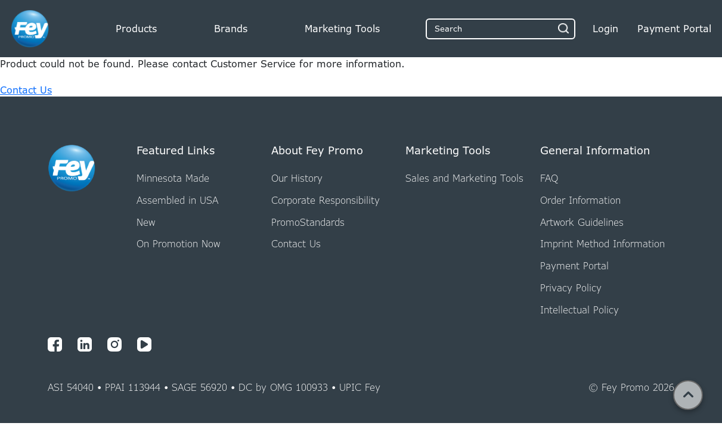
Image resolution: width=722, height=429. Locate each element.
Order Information (580, 200)
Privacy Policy (571, 287)
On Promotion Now (178, 243)
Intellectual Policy (579, 309)
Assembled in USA (177, 200)
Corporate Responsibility (325, 200)
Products (136, 28)
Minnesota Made (173, 178)
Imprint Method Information (602, 243)
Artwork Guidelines (582, 222)
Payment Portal (574, 265)
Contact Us (26, 90)
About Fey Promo (317, 150)
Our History (297, 178)
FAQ (549, 178)
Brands (230, 28)
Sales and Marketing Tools (464, 178)
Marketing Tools (342, 28)
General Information (595, 150)
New (146, 222)
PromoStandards (308, 222)
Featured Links (176, 150)
